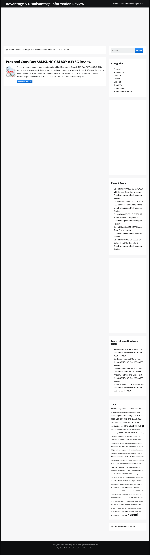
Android (117, 69)
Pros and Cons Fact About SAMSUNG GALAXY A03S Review (128, 352)
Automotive (119, 72)
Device (117, 79)
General (117, 82)
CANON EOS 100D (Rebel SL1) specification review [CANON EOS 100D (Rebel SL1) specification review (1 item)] (125, 412)
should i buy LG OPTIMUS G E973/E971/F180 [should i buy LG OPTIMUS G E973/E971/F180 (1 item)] (124, 433)
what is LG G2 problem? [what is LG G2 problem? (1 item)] (123, 491)
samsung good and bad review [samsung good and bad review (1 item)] (131, 429)
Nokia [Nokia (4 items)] (113, 426)
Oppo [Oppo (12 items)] (127, 426)
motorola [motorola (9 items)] (135, 422)
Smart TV (118, 85)
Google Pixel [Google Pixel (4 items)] (137, 419)
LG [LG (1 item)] (117, 422)
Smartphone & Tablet (123, 91)
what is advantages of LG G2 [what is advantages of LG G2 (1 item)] (122, 450)
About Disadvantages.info (131, 4)
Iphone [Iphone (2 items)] (113, 422)
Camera (117, 75)
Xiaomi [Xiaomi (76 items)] (132, 515)
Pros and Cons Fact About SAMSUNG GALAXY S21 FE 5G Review (129, 387)
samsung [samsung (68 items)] (137, 426)
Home (115, 4)
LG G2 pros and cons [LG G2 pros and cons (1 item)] (124, 422)
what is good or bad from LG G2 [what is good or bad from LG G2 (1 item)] (120, 484)
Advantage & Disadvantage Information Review (45, 3)
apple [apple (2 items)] (113, 409)
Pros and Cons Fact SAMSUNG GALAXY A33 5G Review (48, 61)
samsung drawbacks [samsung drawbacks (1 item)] (116, 429)
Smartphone (119, 88)
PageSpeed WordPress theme (67, 548)
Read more (25, 81)
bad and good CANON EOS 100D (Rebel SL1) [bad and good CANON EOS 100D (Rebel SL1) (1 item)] (128, 408)
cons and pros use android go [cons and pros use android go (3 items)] (122, 416)
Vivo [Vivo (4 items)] (123, 446)
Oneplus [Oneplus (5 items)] (119, 426)
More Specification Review (123, 526)
